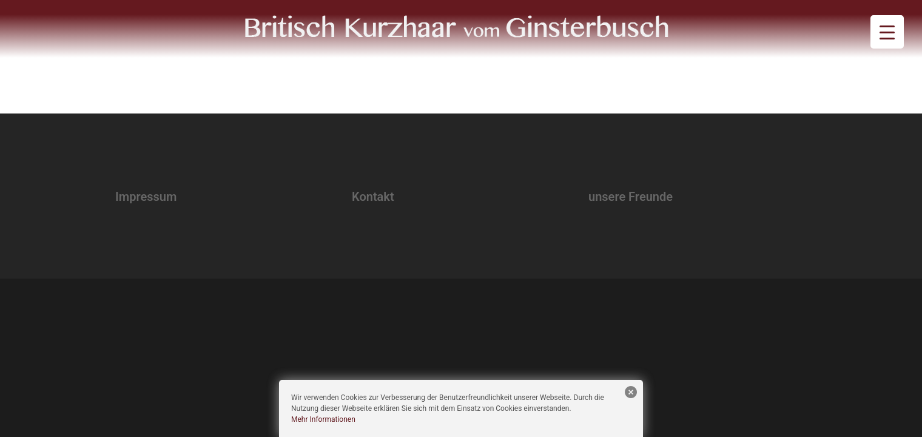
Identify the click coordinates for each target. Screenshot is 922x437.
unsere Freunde (630, 196)
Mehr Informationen (323, 419)
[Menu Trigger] (887, 32)
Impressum (146, 196)
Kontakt (373, 196)
